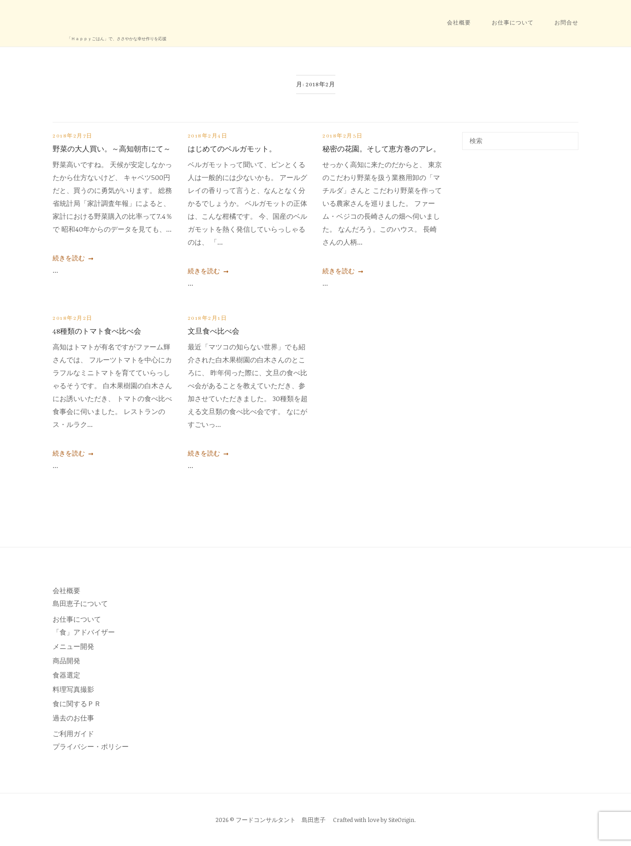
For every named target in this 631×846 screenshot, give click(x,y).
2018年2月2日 (73, 318)
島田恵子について (80, 603)
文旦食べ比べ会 (213, 332)
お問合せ (566, 23)
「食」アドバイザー (84, 631)
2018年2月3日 (342, 136)
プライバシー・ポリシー (91, 746)
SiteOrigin (401, 820)
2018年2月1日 (207, 318)
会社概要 (459, 23)
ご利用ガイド (73, 733)
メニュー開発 (73, 646)
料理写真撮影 (73, 689)
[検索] (568, 136)
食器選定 (66, 674)
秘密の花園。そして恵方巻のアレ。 (381, 149)
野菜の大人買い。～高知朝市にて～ (112, 149)
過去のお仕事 (73, 717)
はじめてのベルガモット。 (232, 149)
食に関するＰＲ (77, 703)
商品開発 (66, 660)
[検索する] (520, 141)
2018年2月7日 (73, 136)
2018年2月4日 (208, 136)
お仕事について (513, 23)
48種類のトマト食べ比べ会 (97, 332)
